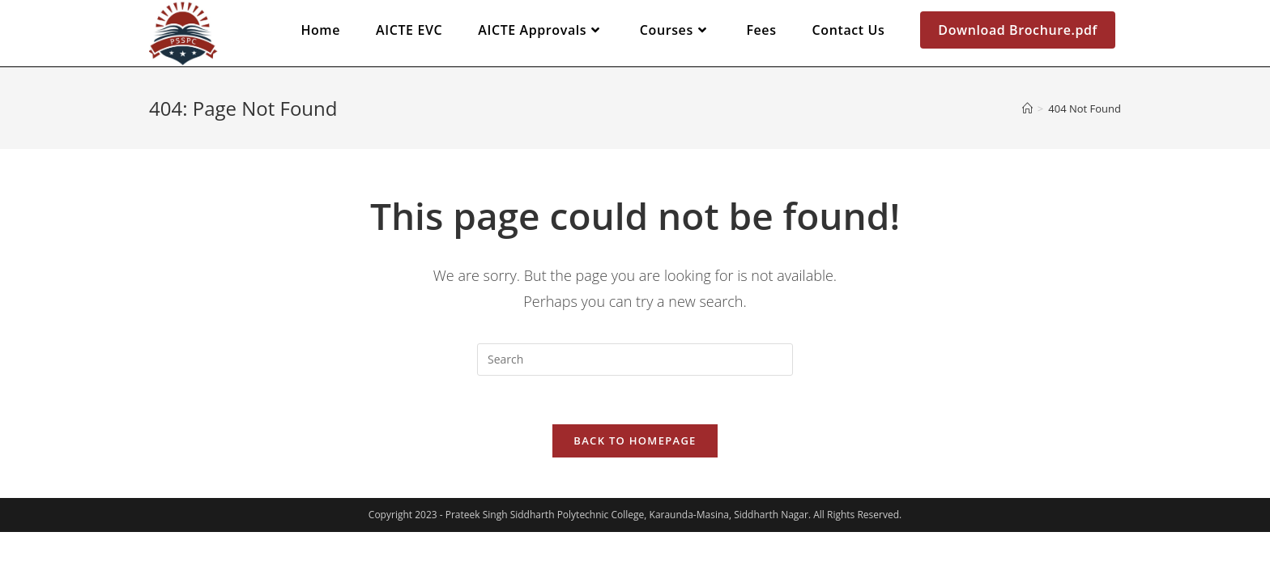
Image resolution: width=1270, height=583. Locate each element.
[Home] (1027, 108)
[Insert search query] (635, 359)
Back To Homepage (634, 440)
